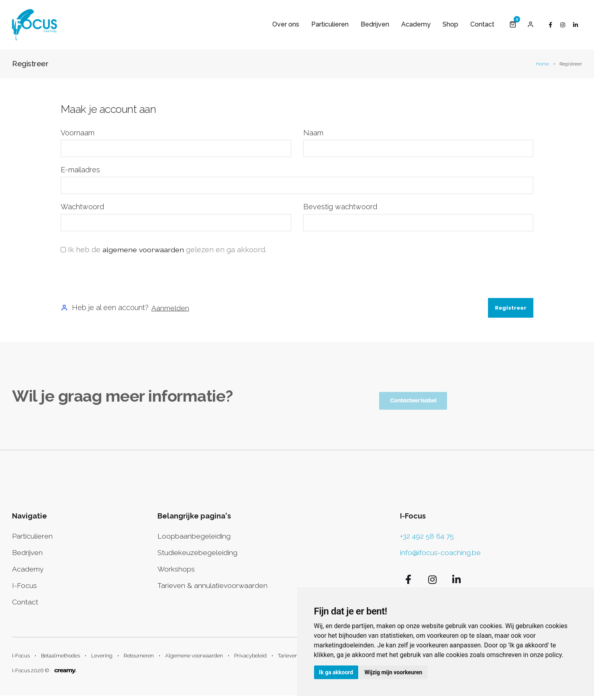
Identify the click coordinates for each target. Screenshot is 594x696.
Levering (101, 656)
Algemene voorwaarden (194, 656)
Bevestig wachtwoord (340, 207)
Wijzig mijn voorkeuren (395, 672)
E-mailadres (80, 170)
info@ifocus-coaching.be (440, 553)
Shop (450, 24)
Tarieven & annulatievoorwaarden (213, 586)
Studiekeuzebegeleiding (197, 553)
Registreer (511, 308)
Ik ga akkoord (337, 672)
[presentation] (122, 276)
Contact (482, 24)
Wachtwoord (82, 207)
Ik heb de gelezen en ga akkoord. (167, 249)
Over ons (285, 24)
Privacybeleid (250, 656)
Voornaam (77, 133)
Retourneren (139, 656)
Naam (313, 133)
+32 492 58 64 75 (427, 536)
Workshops (176, 569)
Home (542, 64)
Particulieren (330, 24)
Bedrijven (375, 24)
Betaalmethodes (60, 656)
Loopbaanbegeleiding (194, 536)
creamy (65, 671)
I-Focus (24, 586)
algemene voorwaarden (143, 249)
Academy (416, 24)
